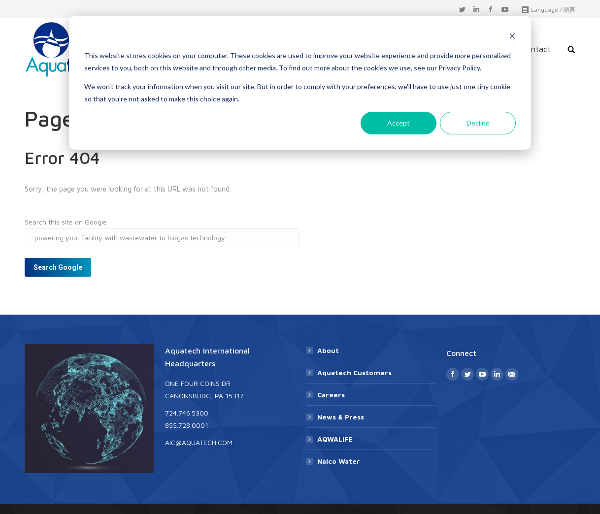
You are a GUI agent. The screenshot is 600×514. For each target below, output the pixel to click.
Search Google (57, 267)
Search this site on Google (66, 222)
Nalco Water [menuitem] (338, 461)
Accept (398, 123)
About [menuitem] (328, 350)
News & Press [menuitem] (340, 417)
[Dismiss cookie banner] (512, 37)
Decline (478, 123)
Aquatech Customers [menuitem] (354, 372)
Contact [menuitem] (536, 49)
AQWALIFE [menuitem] (334, 439)
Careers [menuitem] (331, 394)
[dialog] (300, 83)
